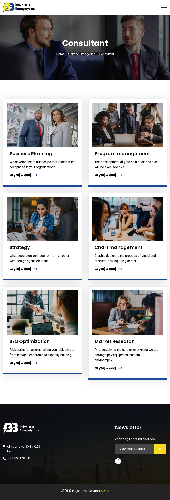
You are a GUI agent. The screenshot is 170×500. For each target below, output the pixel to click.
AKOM (105, 491)
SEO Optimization (30, 341)
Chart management (118, 247)
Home (60, 54)
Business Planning (31, 154)
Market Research (115, 341)
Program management (122, 154)
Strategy (20, 247)
